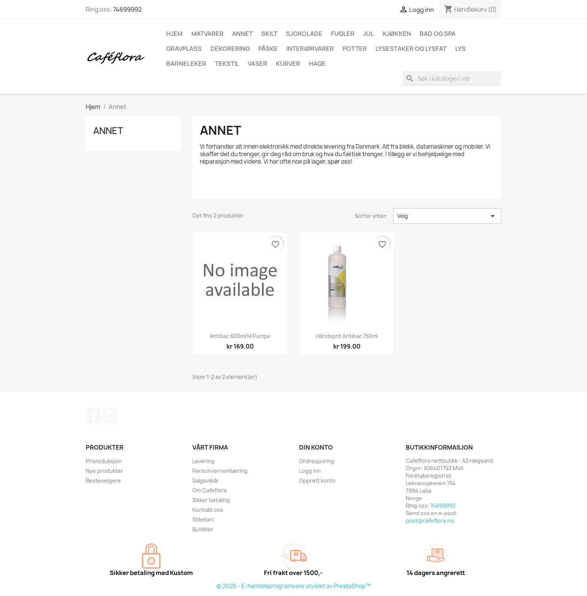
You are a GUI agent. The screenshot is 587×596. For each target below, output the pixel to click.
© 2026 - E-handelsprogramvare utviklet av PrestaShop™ (293, 586)
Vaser (257, 64)
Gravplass (184, 49)
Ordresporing (316, 461)
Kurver (288, 64)
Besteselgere (103, 480)
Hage (317, 64)
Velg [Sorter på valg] (447, 216)
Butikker (202, 529)
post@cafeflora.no (430, 520)
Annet (242, 34)
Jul (368, 34)
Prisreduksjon (104, 461)
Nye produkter (104, 470)
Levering (203, 461)
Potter (355, 49)
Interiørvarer (310, 49)
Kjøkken (397, 34)
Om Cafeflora (209, 490)
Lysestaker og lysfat (411, 49)
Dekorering (230, 49)
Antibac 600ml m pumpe (240, 336)
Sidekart (203, 519)
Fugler (343, 34)
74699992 (127, 9)
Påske (268, 49)
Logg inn (310, 470)
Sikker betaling (211, 500)
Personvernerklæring (219, 470)
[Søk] (451, 78)
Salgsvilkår (205, 480)
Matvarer (207, 34)
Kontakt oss (207, 509)
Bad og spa (438, 34)
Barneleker (186, 64)
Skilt (269, 34)
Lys (460, 49)
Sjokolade (304, 34)
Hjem (174, 34)
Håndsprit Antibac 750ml (347, 336)
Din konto (316, 447)
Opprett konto (317, 480)
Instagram (110, 415)
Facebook (93, 415)
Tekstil (227, 64)
